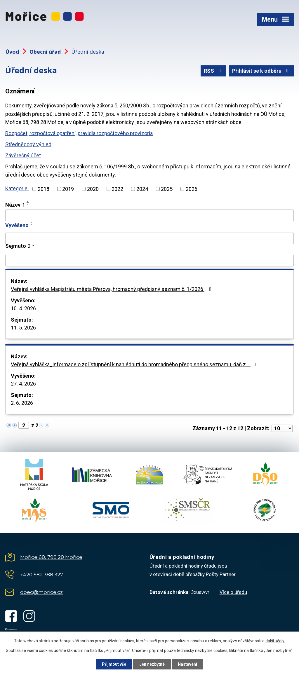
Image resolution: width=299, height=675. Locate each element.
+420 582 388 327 (41, 575)
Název (15, 205)
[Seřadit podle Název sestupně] (28, 204)
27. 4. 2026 (23, 384)
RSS (213, 71)
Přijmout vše (114, 664)
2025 (167, 189)
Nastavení (187, 664)
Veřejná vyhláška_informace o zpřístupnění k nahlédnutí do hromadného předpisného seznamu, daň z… (135, 364)
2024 (142, 189)
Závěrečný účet (23, 155)
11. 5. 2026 (23, 328)
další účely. (275, 641)
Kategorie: (17, 188)
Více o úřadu (233, 592)
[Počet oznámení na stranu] (282, 428)
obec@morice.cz (41, 592)
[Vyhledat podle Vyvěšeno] (149, 238)
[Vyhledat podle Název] (149, 215)
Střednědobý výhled (28, 144)
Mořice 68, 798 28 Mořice (51, 557)
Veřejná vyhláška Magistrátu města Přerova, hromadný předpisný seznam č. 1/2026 (112, 289)
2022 (117, 189)
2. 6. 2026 (22, 403)
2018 (43, 189)
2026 (191, 189)
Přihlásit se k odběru (261, 71)
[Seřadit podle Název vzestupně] (28, 202)
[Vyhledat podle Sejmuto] (149, 260)
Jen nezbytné (152, 664)
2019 (68, 189)
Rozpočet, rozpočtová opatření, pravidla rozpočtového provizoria (79, 133)
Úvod (12, 51)
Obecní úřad (45, 51)
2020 (93, 189)
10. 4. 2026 (23, 308)
